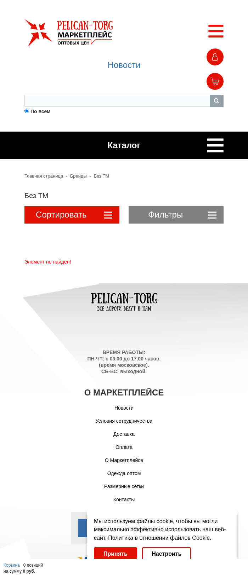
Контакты (124, 499)
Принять (115, 554)
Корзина (12, 565)
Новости (124, 65)
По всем (40, 111)
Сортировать (74, 214)
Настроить (166, 554)
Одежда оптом (124, 473)
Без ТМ (101, 176)
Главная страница (43, 176)
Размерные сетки (124, 486)
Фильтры (182, 214)
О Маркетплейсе (124, 460)
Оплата (124, 447)
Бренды (78, 176)
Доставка (124, 434)
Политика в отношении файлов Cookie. (159, 538)
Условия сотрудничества (124, 421)
